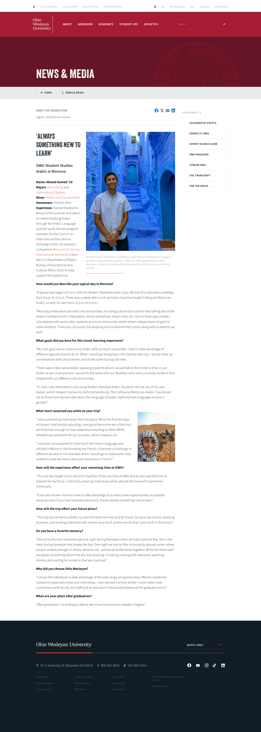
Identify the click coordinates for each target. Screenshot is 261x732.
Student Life (128, 24)
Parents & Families (113, 6)
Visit (163, 6)
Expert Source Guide (203, 144)
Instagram (207, 665)
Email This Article (167, 110)
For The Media (198, 186)
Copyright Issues (43, 689)
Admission (85, 24)
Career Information (44, 683)
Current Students (48, 6)
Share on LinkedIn (173, 110)
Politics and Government (62, 197)
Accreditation (42, 677)
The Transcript (200, 175)
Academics (106, 24)
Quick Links (195, 645)
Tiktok (214, 665)
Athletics (151, 24)
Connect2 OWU (199, 133)
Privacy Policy (119, 683)
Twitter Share (162, 110)
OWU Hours (80, 689)
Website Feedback (160, 686)
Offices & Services (83, 683)
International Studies (50, 192)
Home (48, 92)
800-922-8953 (110, 665)
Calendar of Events (203, 123)
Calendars (204, 6)
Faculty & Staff (69, 6)
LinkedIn (223, 665)
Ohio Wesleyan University (43, 28)
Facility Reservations (84, 677)
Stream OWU (197, 165)
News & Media (221, 6)
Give (192, 6)
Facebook (189, 665)
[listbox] (204, 645)
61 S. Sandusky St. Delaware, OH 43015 (66, 665)
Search (224, 24)
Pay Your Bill (118, 677)
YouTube (198, 665)
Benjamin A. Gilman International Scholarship (58, 252)
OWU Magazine (199, 154)
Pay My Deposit (177, 6)
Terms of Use (119, 689)
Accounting (55, 187)
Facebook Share (156, 110)
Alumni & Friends (90, 6)
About (67, 24)
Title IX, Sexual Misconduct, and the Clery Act (167, 678)
